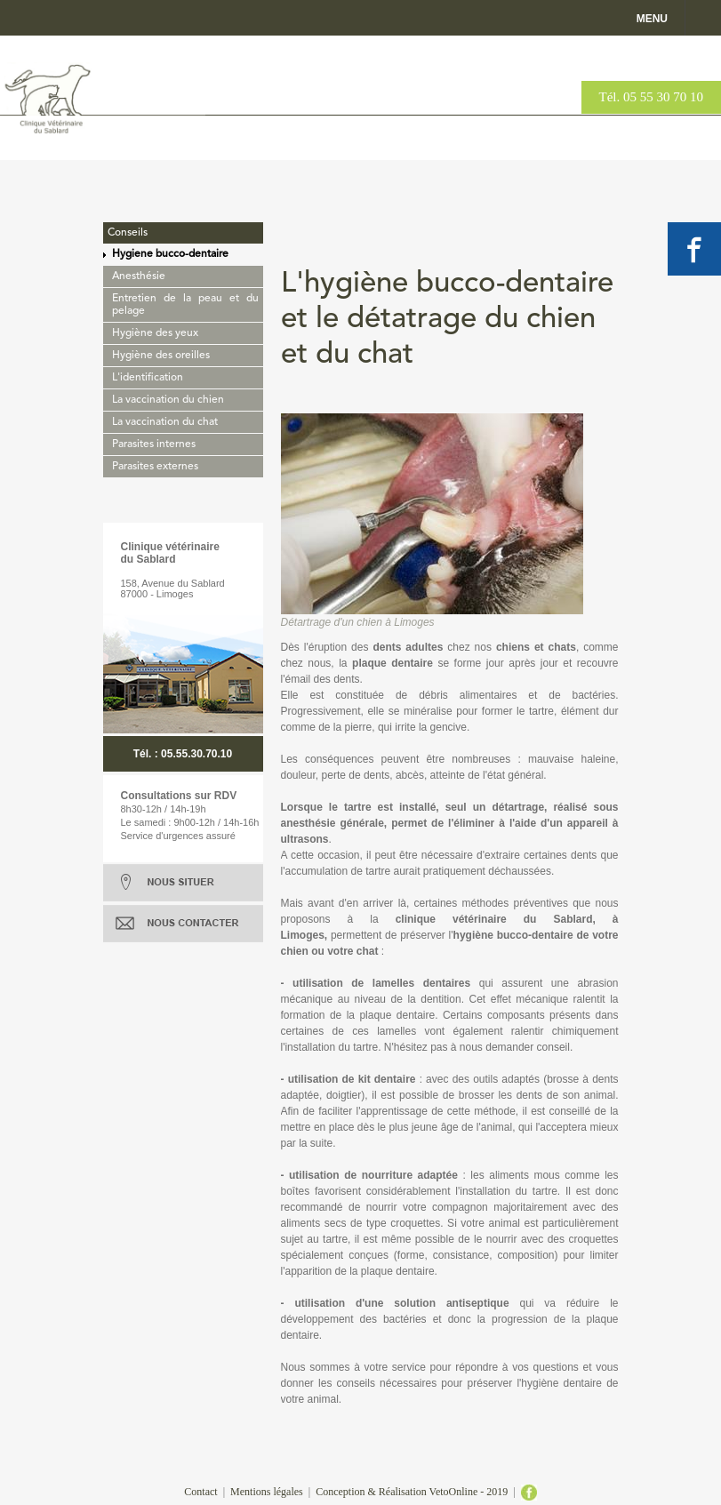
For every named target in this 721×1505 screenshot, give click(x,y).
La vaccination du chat (165, 422)
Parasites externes (155, 466)
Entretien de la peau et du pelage (185, 304)
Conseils (128, 233)
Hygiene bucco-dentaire (170, 254)
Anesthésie (138, 276)
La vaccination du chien (168, 400)
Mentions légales (266, 1491)
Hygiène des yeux (155, 333)
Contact (200, 1491)
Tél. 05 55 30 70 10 (651, 97)
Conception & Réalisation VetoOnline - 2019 (412, 1491)
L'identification (147, 377)
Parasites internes (154, 444)
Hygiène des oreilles (161, 355)
